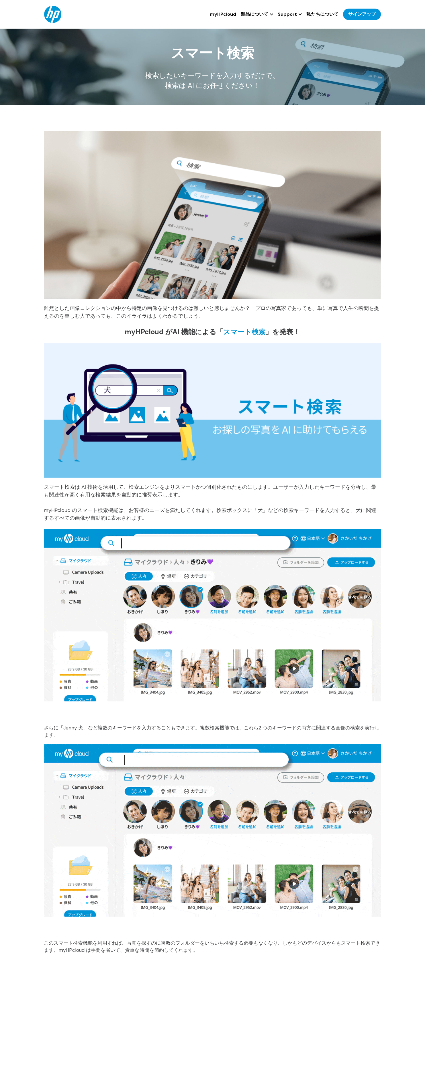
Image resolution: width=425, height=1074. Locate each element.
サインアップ (362, 14)
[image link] (52, 13)
